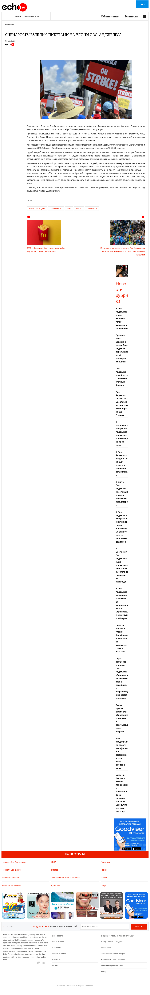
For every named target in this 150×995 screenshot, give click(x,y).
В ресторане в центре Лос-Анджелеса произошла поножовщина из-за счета (122, 433)
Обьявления (106, 948)
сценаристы (92, 208)
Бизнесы (131, 16)
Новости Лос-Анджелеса (13, 862)
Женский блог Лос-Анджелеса (65, 877)
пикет (69, 208)
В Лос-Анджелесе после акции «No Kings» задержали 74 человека (122, 318)
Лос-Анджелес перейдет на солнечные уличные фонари (122, 376)
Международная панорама (112, 965)
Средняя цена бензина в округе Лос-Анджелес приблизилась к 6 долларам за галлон (122, 348)
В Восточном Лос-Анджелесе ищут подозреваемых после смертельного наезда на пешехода (122, 565)
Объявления (110, 16)
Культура (55, 885)
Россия (104, 877)
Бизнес (55, 965)
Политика (105, 862)
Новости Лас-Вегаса (11, 885)
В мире (54, 870)
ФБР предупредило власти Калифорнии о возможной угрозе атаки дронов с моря (122, 753)
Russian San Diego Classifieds (113, 960)
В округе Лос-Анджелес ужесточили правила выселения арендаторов (122, 493)
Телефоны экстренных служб (113, 954)
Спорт (103, 885)
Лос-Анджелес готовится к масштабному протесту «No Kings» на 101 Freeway (122, 403)
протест (79, 208)
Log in (142, 4)
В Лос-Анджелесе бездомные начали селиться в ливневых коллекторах (121, 463)
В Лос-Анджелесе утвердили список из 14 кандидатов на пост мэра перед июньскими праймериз (122, 603)
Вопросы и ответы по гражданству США (117, 936)
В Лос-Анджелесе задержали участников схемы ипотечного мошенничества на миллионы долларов (122, 527)
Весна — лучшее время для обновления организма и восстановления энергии (122, 718)
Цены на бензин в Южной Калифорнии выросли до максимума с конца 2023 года (122, 638)
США (53, 862)
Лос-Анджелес (56, 208)
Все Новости (57, 936)
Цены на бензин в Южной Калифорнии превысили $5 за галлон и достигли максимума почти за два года (122, 793)
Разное (104, 870)
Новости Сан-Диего (11, 870)
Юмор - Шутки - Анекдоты (111, 942)
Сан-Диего (56, 948)
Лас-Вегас (56, 960)
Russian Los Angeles (37, 208)
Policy (103, 971)
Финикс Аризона (59, 954)
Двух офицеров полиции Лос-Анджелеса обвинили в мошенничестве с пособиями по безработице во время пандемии (122, 678)
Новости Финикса (10, 877)
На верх (9, 927)
